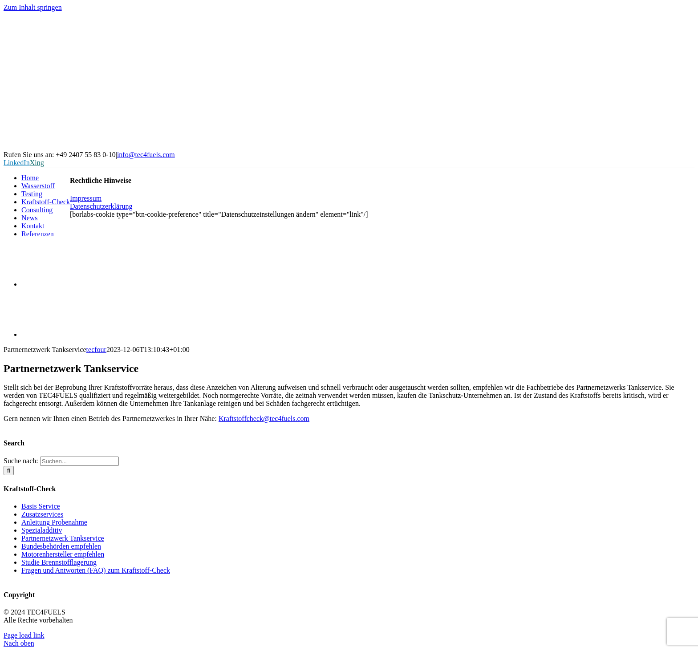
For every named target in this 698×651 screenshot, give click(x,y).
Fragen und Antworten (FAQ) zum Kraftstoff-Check (95, 570)
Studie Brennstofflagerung (59, 562)
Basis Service (40, 506)
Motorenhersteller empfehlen (62, 554)
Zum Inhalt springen (33, 7)
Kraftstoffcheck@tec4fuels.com (264, 418)
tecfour (96, 349)
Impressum (85, 198)
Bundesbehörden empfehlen (61, 546)
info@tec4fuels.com (146, 154)
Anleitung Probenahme (54, 522)
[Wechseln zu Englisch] (45, 334)
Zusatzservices (42, 514)
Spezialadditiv (41, 530)
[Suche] (9, 470)
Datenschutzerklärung (101, 206)
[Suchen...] (79, 461)
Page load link (24, 635)
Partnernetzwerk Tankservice (62, 538)
